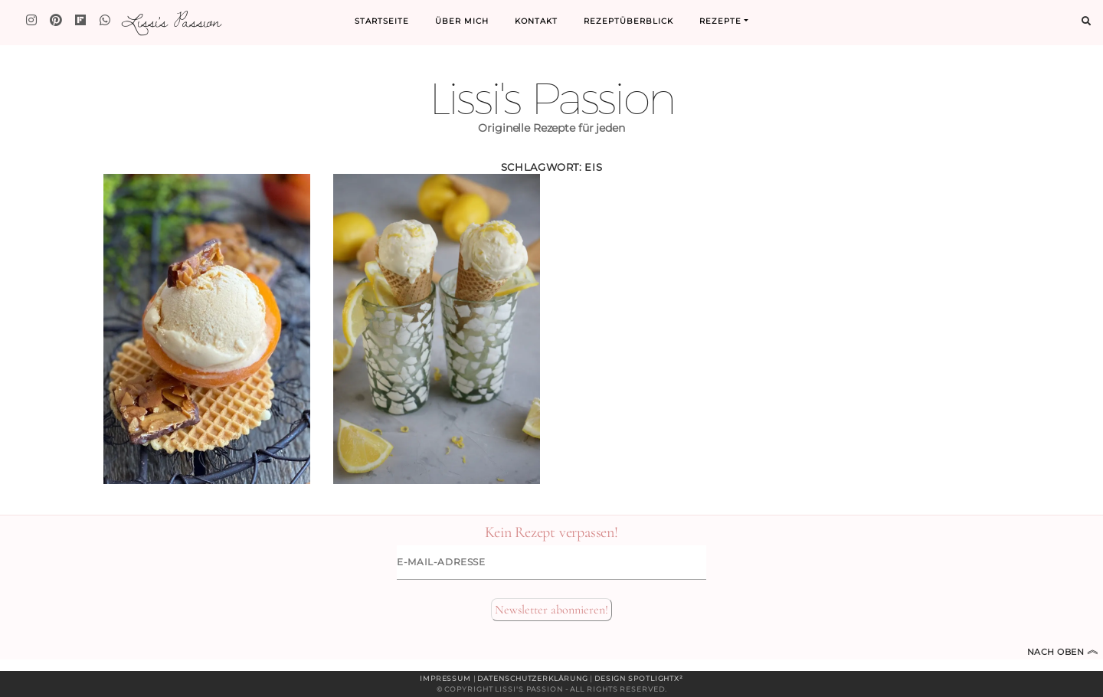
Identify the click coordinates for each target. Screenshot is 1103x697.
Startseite (382, 21)
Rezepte (720, 21)
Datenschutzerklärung (532, 678)
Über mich (462, 21)
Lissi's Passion (170, 20)
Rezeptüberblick (628, 21)
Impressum (445, 678)
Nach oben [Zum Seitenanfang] (1063, 651)
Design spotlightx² (638, 678)
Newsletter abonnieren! (551, 609)
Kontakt (536, 21)
